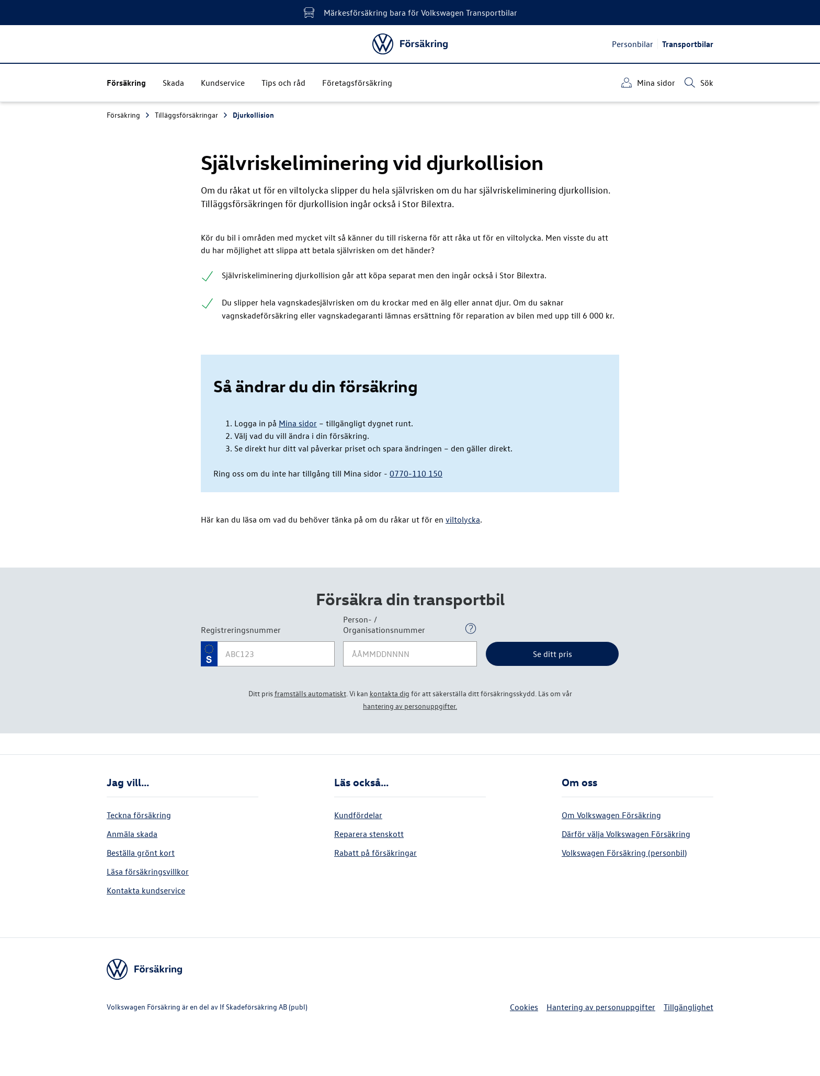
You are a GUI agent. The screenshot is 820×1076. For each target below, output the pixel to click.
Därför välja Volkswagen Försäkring (626, 834)
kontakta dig (389, 693)
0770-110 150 (416, 473)
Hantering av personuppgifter (600, 1007)
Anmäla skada (132, 834)
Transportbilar (687, 44)
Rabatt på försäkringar (375, 852)
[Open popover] (470, 628)
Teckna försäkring (139, 815)
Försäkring (129, 114)
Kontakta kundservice (146, 890)
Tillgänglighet (688, 1007)
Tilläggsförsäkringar (192, 114)
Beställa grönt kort (141, 852)
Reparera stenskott (369, 834)
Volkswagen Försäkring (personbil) (624, 852)
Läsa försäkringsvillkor (148, 871)
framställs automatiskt (310, 693)
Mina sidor (298, 423)
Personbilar (632, 44)
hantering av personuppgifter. (410, 705)
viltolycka (463, 519)
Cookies (524, 1007)
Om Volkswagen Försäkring (611, 815)
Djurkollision (253, 114)
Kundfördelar (358, 815)
